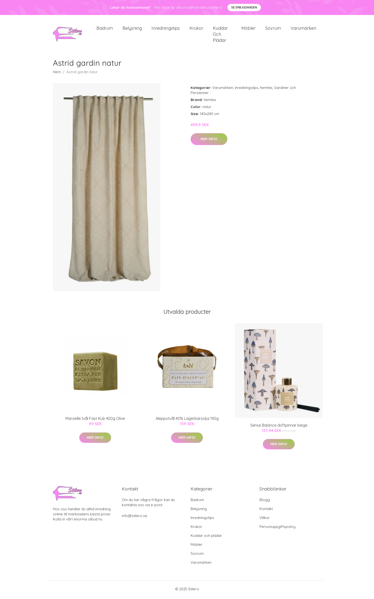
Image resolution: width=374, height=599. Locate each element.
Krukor (196, 29)
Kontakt (266, 510)
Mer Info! (209, 141)
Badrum (104, 29)
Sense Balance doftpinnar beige (278, 426)
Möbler (248, 29)
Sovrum (273, 29)
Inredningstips (165, 29)
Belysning (132, 29)
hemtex (266, 89)
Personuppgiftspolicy (277, 528)
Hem (57, 73)
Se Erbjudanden (244, 7)
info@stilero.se (134, 517)
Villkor (264, 519)
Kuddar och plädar (220, 35)
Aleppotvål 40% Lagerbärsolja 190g (187, 420)
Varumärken (303, 29)
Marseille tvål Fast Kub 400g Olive (95, 420)
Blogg (264, 501)
